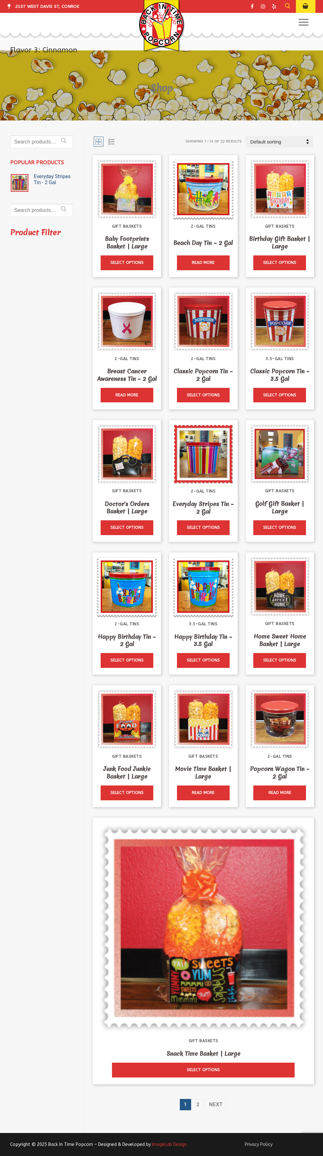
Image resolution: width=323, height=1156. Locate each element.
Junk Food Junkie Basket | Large (126, 772)
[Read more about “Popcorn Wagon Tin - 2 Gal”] (279, 792)
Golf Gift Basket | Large (279, 507)
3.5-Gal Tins (280, 358)
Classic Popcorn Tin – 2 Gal (203, 375)
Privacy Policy (259, 1144)
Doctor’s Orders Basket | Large (127, 508)
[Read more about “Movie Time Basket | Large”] (203, 792)
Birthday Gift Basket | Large (279, 242)
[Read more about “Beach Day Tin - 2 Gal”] (203, 262)
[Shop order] (279, 141)
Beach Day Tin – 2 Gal (203, 243)
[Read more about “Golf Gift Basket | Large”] (279, 527)
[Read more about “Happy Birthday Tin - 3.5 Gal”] (203, 660)
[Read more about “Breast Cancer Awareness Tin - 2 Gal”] (127, 395)
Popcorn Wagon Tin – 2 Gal (279, 772)
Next (216, 1104)
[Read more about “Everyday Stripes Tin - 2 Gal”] (203, 527)
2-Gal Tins (203, 226)
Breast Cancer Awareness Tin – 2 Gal (127, 375)
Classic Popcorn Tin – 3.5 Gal (279, 375)
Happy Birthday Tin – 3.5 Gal (203, 640)
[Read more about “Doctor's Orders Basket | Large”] (127, 527)
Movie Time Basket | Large (203, 772)
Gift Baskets (127, 226)
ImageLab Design (169, 1144)
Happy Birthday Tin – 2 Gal (127, 640)
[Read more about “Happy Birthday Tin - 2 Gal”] (127, 660)
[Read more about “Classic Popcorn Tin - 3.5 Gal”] (279, 395)
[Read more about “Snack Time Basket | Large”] (203, 1070)
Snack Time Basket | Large (203, 1054)
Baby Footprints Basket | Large (127, 242)
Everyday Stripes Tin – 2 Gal (203, 508)
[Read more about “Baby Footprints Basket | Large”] (127, 262)
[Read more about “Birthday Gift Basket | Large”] (279, 262)
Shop (161, 88)
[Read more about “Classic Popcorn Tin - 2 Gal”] (203, 395)
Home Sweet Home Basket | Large (280, 640)
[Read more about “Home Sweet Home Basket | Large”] (279, 660)
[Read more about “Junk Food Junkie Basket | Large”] (127, 792)
